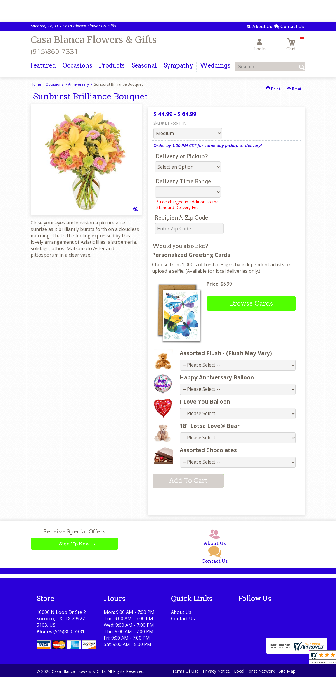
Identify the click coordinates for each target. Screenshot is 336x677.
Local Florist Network (254, 671)
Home (36, 84)
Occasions (55, 84)
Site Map (287, 671)
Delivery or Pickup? (181, 156)
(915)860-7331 (54, 51)
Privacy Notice (216, 671)
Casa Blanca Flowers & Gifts (94, 40)
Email (294, 88)
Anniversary (78, 84)
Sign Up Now (74, 544)
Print (273, 88)
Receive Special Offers (74, 531)
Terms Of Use (185, 671)
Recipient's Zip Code (181, 218)
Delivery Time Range (183, 181)
